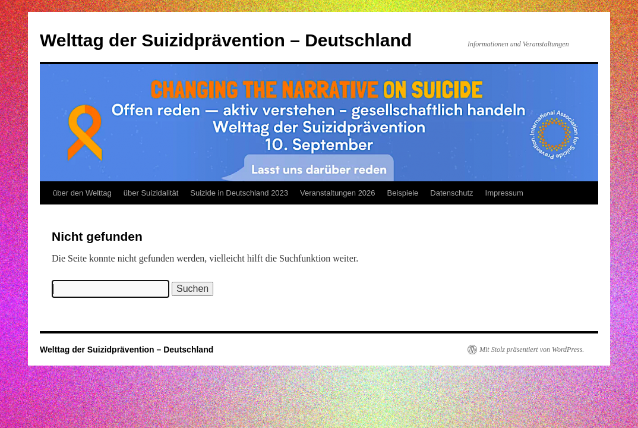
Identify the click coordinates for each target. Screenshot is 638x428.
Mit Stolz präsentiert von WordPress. (531, 349)
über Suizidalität (151, 192)
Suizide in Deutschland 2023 (239, 192)
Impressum (504, 192)
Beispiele (403, 192)
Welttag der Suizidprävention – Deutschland (226, 40)
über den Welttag (82, 192)
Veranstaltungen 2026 (337, 192)
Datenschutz (451, 192)
